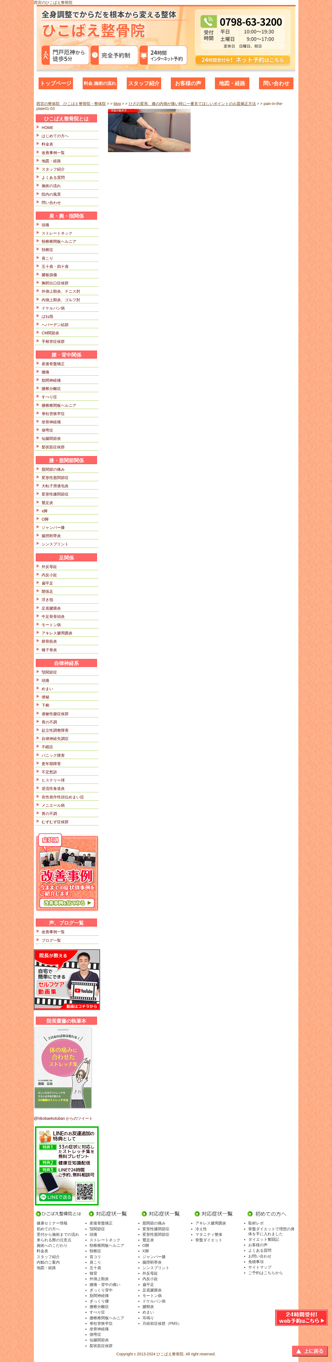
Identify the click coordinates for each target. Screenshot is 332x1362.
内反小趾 (49, 575)
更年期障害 (51, 763)
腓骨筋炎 (49, 641)
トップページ (55, 83)
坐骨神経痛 (51, 422)
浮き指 (47, 599)
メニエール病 (53, 805)
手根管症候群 (53, 341)
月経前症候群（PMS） (162, 1323)
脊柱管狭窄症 (53, 413)
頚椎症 (47, 249)
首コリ (95, 1257)
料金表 (47, 144)
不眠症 (47, 747)
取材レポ (256, 1223)
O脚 (45, 519)
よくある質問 (53, 177)
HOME (47, 127)
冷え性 (201, 1229)
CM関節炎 (50, 333)
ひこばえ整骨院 (169, 1354)
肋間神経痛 (51, 380)
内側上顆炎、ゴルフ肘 (61, 300)
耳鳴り (148, 1318)
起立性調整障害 (55, 730)
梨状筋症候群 (53, 447)
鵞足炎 (47, 502)
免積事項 (256, 1261)
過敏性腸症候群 (55, 714)
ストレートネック (57, 233)
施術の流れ (51, 186)
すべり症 (49, 397)
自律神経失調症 (55, 738)
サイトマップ (259, 1267)
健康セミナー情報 (52, 1223)
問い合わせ (276, 83)
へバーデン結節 (55, 324)
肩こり (47, 258)
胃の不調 (49, 722)
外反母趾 (49, 566)
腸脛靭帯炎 (51, 536)
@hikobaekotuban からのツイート (63, 1118)
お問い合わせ (259, 1256)
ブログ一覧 (51, 940)
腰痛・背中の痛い (105, 1284)
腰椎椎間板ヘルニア (59, 405)
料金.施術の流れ (100, 83)
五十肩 (95, 1268)
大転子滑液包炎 (55, 486)
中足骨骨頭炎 (53, 616)
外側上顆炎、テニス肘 (61, 291)
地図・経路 (232, 83)
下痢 (45, 705)
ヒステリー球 (53, 780)
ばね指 (47, 316)
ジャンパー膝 (53, 527)
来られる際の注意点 (54, 1240)
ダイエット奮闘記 (263, 1239)
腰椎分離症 (51, 388)
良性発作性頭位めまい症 (63, 797)
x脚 (44, 511)
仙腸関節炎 (51, 438)
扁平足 (47, 583)
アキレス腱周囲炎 (57, 633)
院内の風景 (51, 194)
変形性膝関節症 (55, 494)
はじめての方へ (55, 136)
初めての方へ (48, 1229)
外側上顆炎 (99, 1279)
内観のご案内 (48, 1262)
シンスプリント (55, 544)
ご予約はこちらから (265, 1273)
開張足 (47, 591)
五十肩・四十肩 (55, 266)
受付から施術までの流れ (58, 1234)
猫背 (93, 1273)
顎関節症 (49, 672)
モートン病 (51, 625)
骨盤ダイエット (208, 1240)
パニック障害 (53, 755)
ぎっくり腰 (99, 1301)
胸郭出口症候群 (55, 283)
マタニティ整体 (208, 1234)
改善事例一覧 (53, 152)
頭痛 (45, 225)
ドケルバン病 (53, 308)
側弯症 (47, 430)
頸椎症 (95, 1251)
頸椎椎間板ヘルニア (59, 241)
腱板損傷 (49, 275)
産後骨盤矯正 (53, 364)
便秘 (45, 697)
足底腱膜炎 (51, 608)
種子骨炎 (49, 650)
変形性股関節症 (55, 477)
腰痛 (45, 372)
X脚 (145, 1251)
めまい (47, 689)
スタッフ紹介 (144, 83)
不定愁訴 (49, 772)
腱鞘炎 (148, 1306)
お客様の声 (188, 83)
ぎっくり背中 (101, 1290)
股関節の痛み (53, 469)
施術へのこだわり (52, 1245)
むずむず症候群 (55, 822)
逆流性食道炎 (53, 788)
